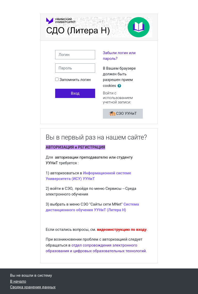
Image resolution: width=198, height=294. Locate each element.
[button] (120, 86)
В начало (18, 281)
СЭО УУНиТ (123, 114)
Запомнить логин (75, 79)
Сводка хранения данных (32, 287)
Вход (75, 93)
